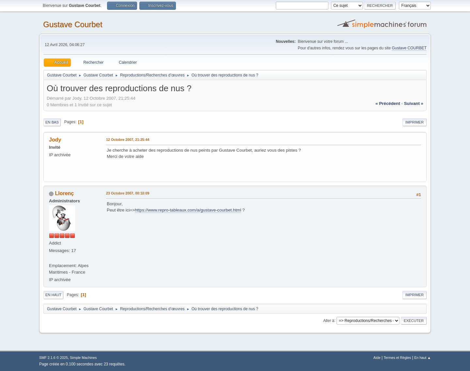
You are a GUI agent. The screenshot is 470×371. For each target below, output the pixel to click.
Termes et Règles (397, 358)
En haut (53, 295)
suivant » (413, 103)
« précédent (387, 103)
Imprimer (414, 122)
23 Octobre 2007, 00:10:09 (127, 193)
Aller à (328, 320)
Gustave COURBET (409, 48)
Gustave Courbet (72, 24)
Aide (377, 358)
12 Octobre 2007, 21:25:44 (127, 140)
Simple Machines (83, 358)
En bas (52, 122)
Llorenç (64, 193)
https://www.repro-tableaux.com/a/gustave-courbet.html (188, 210)
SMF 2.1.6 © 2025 (53, 358)
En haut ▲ (422, 358)
